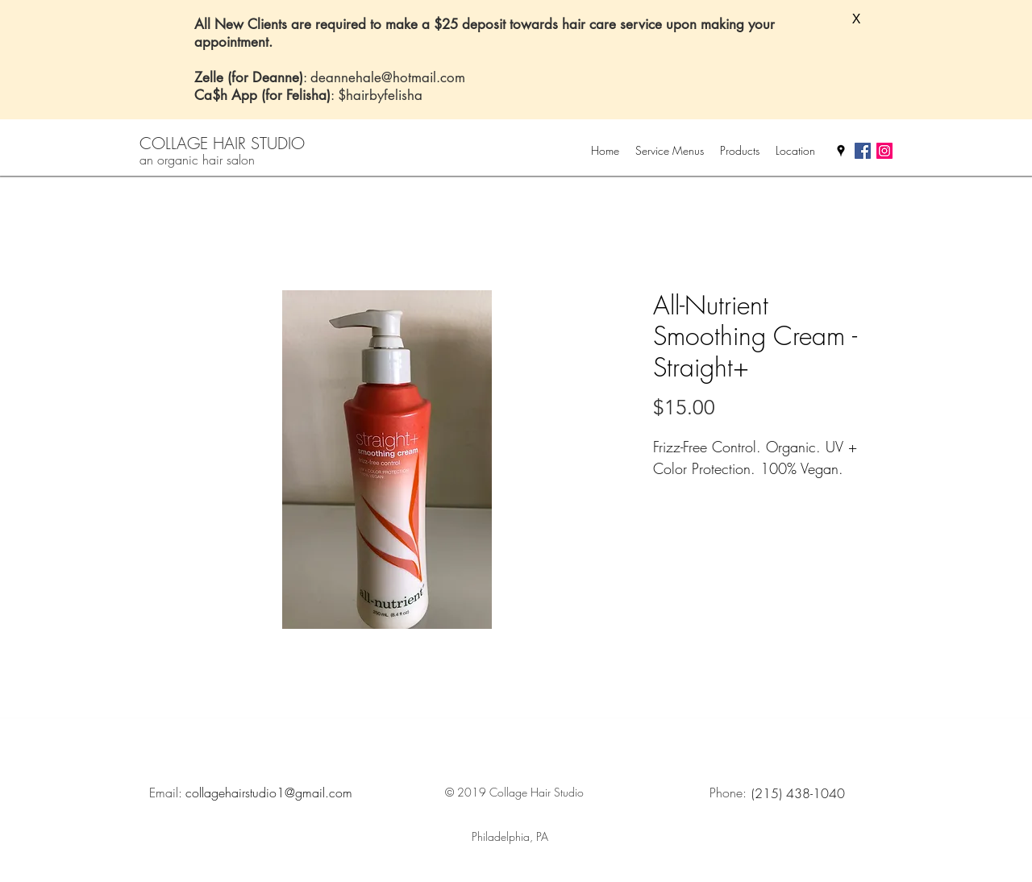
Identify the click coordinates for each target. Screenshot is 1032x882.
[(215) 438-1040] (798, 793)
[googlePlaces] (841, 151)
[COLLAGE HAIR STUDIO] (222, 143)
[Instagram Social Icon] (884, 151)
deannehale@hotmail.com (387, 77)
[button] (856, 20)
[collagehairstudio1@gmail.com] (268, 792)
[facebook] (863, 151)
